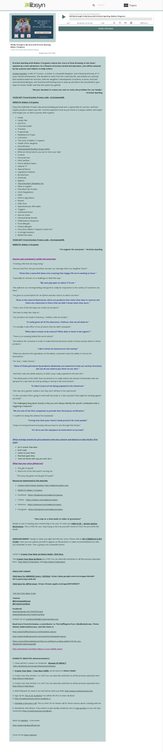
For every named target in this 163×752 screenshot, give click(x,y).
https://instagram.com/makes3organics (94, 484)
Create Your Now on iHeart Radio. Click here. (91, 529)
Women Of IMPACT (106, 638)
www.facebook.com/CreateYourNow (77, 589)
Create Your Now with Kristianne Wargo (25, 50)
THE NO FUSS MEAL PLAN (73, 568)
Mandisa (73, 696)
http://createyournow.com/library (86, 686)
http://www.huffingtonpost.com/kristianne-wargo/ (83, 607)
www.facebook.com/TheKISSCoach (77, 587)
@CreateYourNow (70, 579)
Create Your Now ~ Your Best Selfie (81, 646)
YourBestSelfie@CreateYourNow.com (90, 594)
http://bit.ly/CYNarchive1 (77, 537)
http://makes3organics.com (105, 460)
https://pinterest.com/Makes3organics (93, 480)
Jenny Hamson (79, 710)
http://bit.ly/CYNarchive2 (103, 537)
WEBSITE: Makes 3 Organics (75, 77)
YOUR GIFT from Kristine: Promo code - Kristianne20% (87, 72)
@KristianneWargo (71, 576)
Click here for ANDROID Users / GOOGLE (80, 551)
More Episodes (106, 28)
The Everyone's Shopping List (80, 158)
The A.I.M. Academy (82, 671)
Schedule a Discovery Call (75, 678)
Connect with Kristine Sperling (80, 460)
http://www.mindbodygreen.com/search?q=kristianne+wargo (88, 611)
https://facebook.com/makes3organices (94, 470)
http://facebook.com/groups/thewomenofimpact (83, 641)
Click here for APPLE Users (74, 559)
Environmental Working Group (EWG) (83, 124)
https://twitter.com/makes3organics (91, 475)
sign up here (130, 683)
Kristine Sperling (69, 49)
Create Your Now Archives (78, 534)
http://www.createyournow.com (128, 666)
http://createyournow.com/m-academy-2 (82, 673)
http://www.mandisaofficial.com (75, 700)
